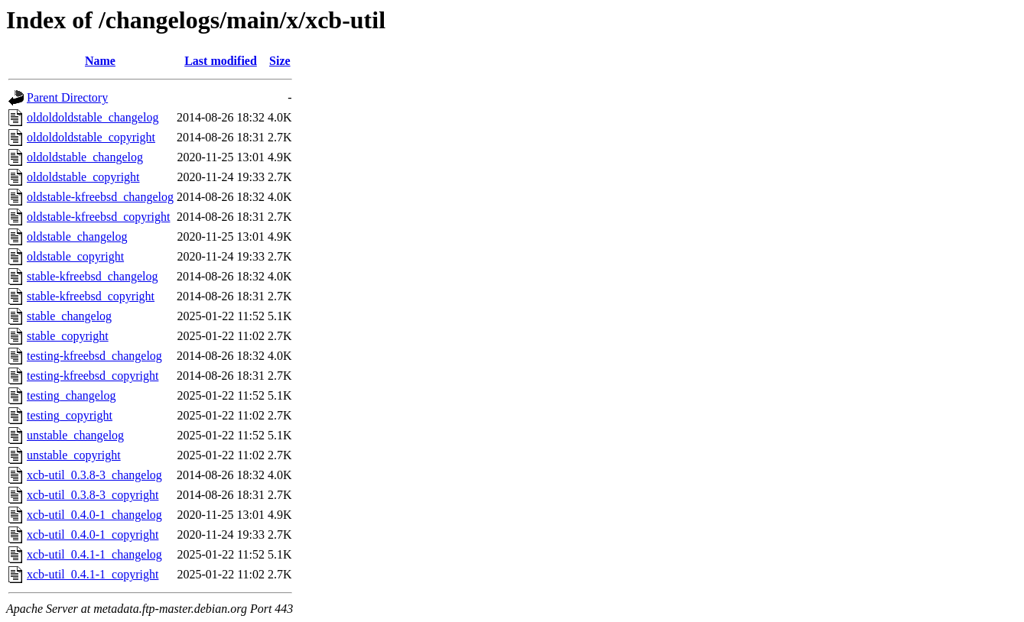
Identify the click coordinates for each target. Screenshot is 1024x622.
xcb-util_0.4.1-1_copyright (92, 574)
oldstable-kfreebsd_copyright (99, 216)
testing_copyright (69, 415)
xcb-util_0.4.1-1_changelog (94, 554)
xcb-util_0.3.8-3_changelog (94, 474)
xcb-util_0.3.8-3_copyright (92, 494)
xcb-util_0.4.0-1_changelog (94, 514)
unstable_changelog (75, 435)
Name (100, 60)
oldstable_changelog (77, 236)
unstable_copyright (74, 455)
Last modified (220, 60)
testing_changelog (71, 395)
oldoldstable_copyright (83, 176)
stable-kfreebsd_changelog (92, 276)
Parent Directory (67, 97)
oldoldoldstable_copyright (91, 137)
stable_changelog (69, 315)
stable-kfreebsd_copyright (90, 296)
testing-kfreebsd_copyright (92, 375)
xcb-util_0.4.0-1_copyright (92, 534)
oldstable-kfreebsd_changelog (100, 196)
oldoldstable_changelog (85, 157)
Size (280, 60)
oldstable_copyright (75, 256)
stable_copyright (68, 335)
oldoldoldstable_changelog (92, 117)
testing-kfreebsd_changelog (94, 355)
